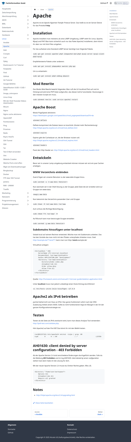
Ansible (6, 42)
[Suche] (121, 3)
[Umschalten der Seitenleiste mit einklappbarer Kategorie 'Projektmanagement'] (28, 204)
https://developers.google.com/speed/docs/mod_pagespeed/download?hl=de (63, 115)
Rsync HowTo (8, 137)
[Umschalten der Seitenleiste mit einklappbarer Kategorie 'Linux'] (28, 38)
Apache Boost (114, 17)
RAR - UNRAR (8, 185)
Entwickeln (113, 20)
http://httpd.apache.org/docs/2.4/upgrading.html (55, 395)
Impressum (71, 432)
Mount (6, 107)
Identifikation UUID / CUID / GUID (14, 88)
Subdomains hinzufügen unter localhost (119, 29)
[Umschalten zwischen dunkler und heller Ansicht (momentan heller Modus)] (110, 3)
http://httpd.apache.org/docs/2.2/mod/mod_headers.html (76, 150)
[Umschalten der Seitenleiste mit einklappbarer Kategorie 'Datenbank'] (28, 27)
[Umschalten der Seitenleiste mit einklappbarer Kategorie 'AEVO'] (28, 20)
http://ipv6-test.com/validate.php (46, 323)
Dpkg (5, 61)
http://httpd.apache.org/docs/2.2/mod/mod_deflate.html (55, 128)
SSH (4, 144)
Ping (5, 125)
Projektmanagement (10, 204)
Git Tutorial (7, 80)
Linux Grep (7, 97)
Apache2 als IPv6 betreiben (118, 33)
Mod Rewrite (113, 14)
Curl (5, 57)
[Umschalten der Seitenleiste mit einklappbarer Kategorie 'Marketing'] (28, 193)
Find (5, 72)
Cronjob (6, 54)
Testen (112, 36)
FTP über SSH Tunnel (11, 178)
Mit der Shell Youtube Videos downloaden (14, 102)
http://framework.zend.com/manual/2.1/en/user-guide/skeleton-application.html (70, 279)
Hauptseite (6, 9)
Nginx (5, 110)
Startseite (11, 429)
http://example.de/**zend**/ (44, 240)
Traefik (6, 189)
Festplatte (7, 69)
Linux (4, 39)
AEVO (4, 20)
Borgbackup (8, 170)
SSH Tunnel (7, 140)
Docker (6, 174)
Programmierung (9, 200)
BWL (4, 24)
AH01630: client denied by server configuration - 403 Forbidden (118, 41)
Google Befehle (9, 84)
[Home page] (35, 9)
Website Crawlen (10, 159)
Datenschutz (72, 429)
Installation (113, 11)
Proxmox (6, 129)
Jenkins (6, 182)
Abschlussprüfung (9, 16)
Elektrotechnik (8, 31)
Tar (4, 148)
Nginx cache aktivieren (12, 114)
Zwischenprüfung (9, 12)
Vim (4, 155)
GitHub (104, 3)
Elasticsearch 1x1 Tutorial (13, 65)
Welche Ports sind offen (12, 163)
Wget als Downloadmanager (14, 167)
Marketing (6, 193)
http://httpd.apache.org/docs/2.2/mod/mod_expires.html (55, 140)
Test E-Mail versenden (12, 152)
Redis (5, 133)
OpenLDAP (7, 118)
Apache (6, 46)
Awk (5, 50)
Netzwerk (6, 197)
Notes (111, 47)
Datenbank (6, 27)
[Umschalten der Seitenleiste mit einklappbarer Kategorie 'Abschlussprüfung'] (28, 16)
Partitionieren (8, 122)
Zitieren (5, 208)
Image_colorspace (10, 93)
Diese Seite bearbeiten (43, 403)
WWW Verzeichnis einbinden (116, 24)
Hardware (6, 35)
